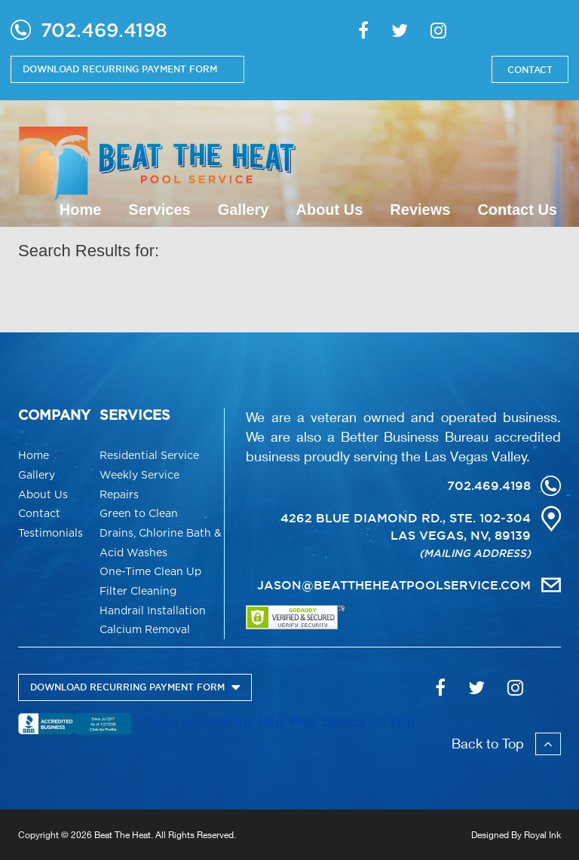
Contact (39, 513)
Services (159, 209)
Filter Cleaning (138, 590)
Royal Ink (542, 834)
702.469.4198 (104, 30)
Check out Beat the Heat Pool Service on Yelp (277, 722)
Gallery (243, 209)
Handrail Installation (153, 610)
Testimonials (50, 532)
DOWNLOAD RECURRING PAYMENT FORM (120, 69)
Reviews (420, 209)
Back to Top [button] (506, 744)
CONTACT (530, 70)
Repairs (119, 494)
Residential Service (149, 455)
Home (81, 209)
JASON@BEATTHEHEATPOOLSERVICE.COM (394, 585)
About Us (329, 209)
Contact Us (517, 209)
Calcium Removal (145, 629)
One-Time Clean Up (150, 571)
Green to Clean (139, 513)
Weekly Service (139, 474)
